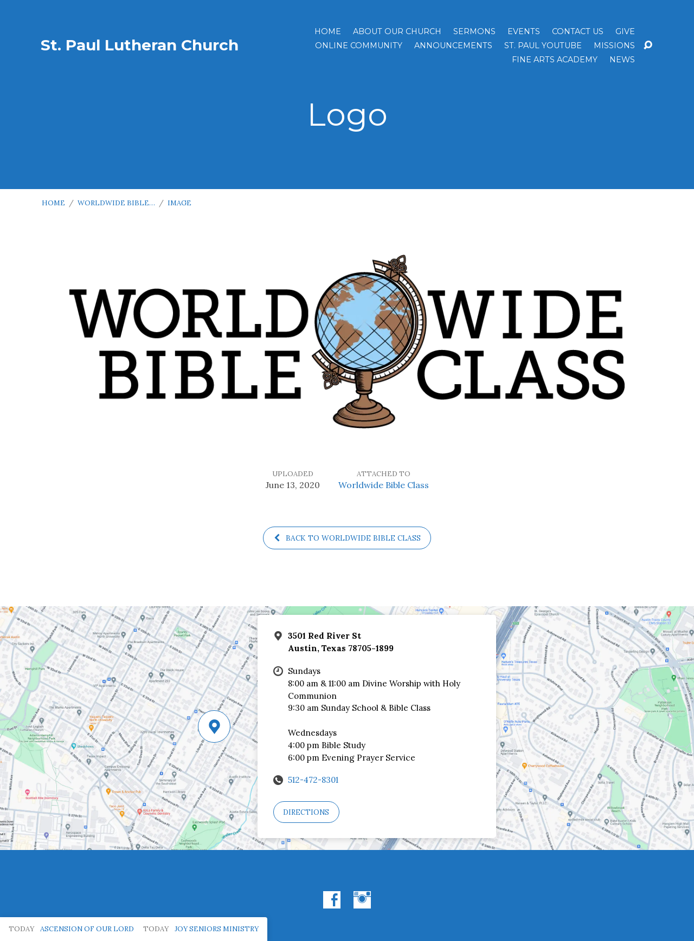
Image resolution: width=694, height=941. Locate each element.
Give (625, 31)
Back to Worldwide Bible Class (346, 538)
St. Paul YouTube (543, 45)
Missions (614, 45)
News (622, 59)
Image (179, 202)
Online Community (358, 45)
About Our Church (397, 31)
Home (327, 31)
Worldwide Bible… (116, 202)
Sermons (474, 31)
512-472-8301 (313, 780)
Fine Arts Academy (554, 59)
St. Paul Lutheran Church (140, 45)
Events (523, 31)
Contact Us (577, 31)
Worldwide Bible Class (383, 484)
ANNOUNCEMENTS (453, 45)
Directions (306, 812)
